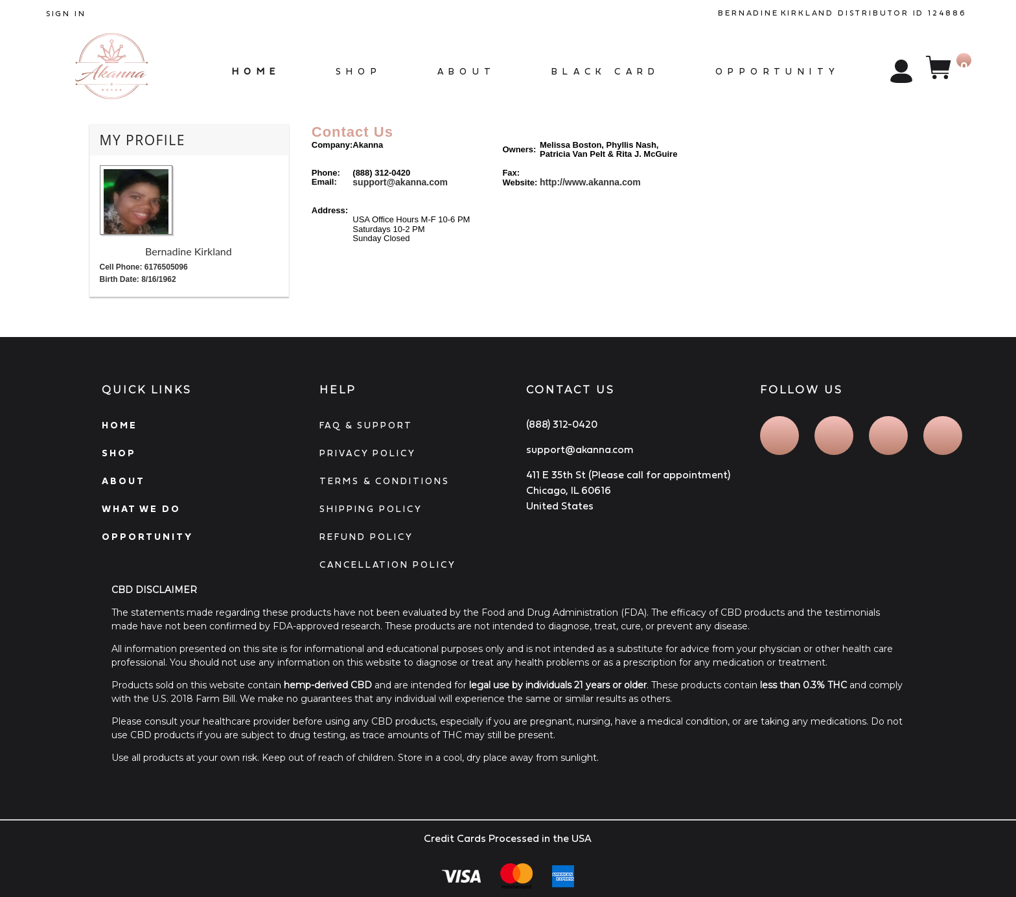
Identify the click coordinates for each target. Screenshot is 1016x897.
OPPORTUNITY (147, 536)
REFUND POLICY (366, 536)
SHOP (119, 453)
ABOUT (123, 481)
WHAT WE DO (141, 509)
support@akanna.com (400, 182)
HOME (119, 425)
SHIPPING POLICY (370, 509)
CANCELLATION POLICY (387, 564)
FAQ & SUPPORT (366, 425)
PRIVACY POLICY (367, 453)
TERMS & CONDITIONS (384, 481)
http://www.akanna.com (590, 182)
